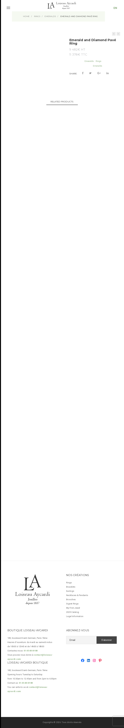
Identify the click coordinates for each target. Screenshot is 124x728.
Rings (98, 61)
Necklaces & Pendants (77, 595)
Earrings (70, 591)
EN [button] (115, 8)
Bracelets (70, 587)
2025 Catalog (72, 612)
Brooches (71, 599)
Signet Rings (72, 603)
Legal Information (74, 616)
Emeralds (89, 61)
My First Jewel (73, 608)
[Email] (81, 640)
